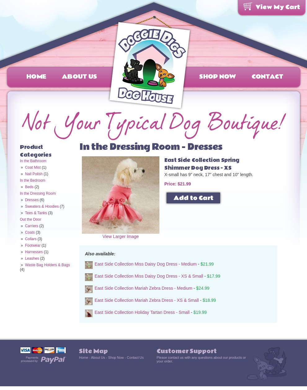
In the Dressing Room (38, 193)
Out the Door (30, 219)
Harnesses (34, 252)
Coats (30, 232)
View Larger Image (120, 234)
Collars (31, 239)
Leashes (32, 258)
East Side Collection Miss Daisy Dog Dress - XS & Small (149, 276)
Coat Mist (33, 167)
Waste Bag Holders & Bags (47, 265)
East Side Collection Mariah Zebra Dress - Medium (143, 288)
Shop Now (217, 76)
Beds (29, 187)
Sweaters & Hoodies (42, 206)
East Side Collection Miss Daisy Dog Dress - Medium (146, 264)
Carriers (31, 226)
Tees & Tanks (36, 213)
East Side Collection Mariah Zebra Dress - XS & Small (147, 300)
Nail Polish (34, 174)
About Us (79, 76)
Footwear (33, 245)
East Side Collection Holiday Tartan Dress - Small (142, 312)
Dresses (32, 200)
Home (36, 76)
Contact (267, 76)
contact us (176, 357)
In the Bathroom (33, 161)
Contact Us (135, 357)
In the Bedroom (32, 180)
